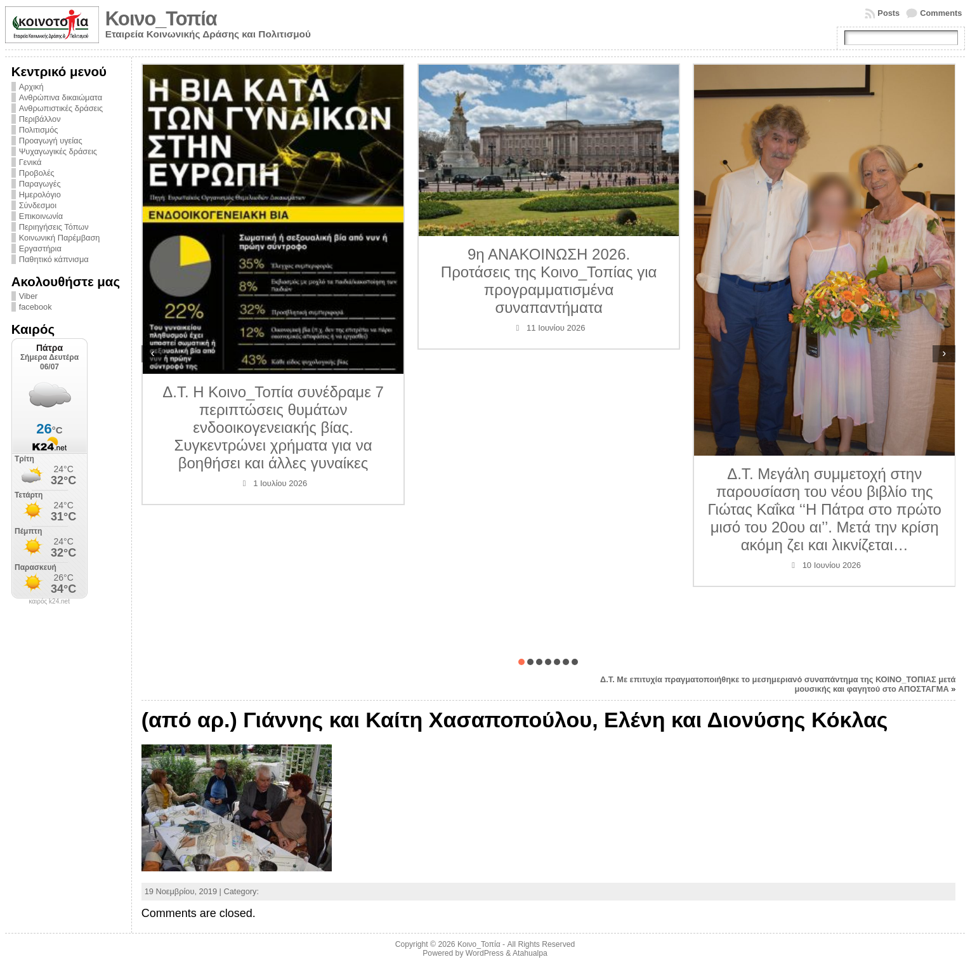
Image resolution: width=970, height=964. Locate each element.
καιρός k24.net (49, 601)
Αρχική (31, 86)
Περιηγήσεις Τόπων (54, 227)
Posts (888, 13)
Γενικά (30, 162)
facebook (35, 307)
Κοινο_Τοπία (161, 19)
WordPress (485, 953)
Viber (28, 296)
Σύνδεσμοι (37, 205)
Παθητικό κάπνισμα (54, 259)
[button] (521, 662)
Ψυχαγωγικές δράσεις (58, 151)
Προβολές (37, 173)
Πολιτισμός (38, 130)
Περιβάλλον (40, 119)
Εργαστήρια (40, 248)
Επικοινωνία (41, 216)
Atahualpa (530, 953)
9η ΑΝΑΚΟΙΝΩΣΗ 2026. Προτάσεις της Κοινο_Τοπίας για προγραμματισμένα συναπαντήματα (549, 281)
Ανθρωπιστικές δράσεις (61, 108)
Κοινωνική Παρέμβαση (59, 237)
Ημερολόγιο (40, 194)
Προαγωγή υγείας (50, 140)
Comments (941, 13)
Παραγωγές (40, 183)
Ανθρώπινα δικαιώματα (60, 97)
